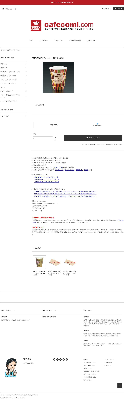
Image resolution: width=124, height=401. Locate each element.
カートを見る (108, 362)
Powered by (12, 397)
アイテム (118, 8)
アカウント (107, 8)
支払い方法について (90, 362)
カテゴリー (43, 40)
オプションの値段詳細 (88, 144)
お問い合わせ (91, 40)
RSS (85, 380)
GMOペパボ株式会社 (24, 394)
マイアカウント (109, 359)
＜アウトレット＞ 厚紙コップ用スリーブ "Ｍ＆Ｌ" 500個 (69, 273)
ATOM (89, 380)
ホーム (31, 40)
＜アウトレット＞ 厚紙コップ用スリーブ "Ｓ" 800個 (54, 273)
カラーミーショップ (4, 394)
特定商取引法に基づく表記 (114, 144)
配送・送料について (90, 365)
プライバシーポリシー (90, 374)
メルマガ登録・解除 (75, 40)
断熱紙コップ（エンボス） (14, 50)
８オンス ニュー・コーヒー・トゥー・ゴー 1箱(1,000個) (39, 273)
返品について (101, 144)
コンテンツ (58, 40)
